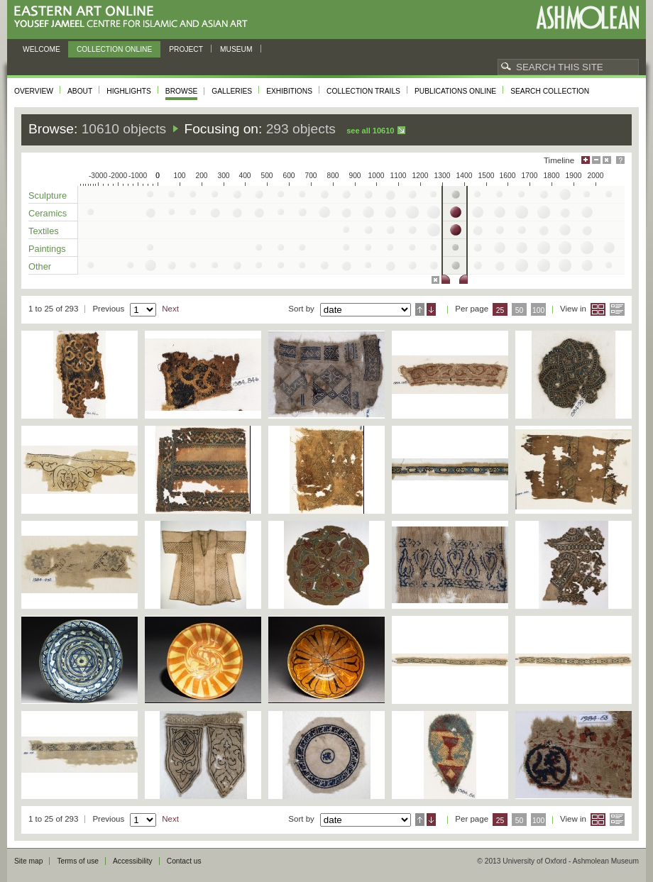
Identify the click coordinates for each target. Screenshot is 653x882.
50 (519, 310)
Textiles (43, 231)
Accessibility (133, 861)
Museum (236, 49)
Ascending (419, 309)
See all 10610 (370, 130)
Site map (28, 861)
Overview (33, 91)
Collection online (114, 49)
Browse (181, 91)
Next (170, 308)
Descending (431, 309)
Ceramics (47, 213)
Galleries (232, 91)
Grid (598, 309)
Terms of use (78, 861)
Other (39, 266)
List (617, 309)
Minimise (596, 160)
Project (186, 49)
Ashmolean (587, 17)
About (79, 91)
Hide (607, 160)
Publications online (455, 91)
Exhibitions (289, 91)
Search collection (549, 91)
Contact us (184, 861)
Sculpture (47, 195)
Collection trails (363, 91)
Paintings (47, 248)
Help (620, 160)
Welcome (41, 49)
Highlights (128, 91)
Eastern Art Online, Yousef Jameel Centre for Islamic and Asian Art (134, 17)
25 (500, 310)
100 (538, 310)
